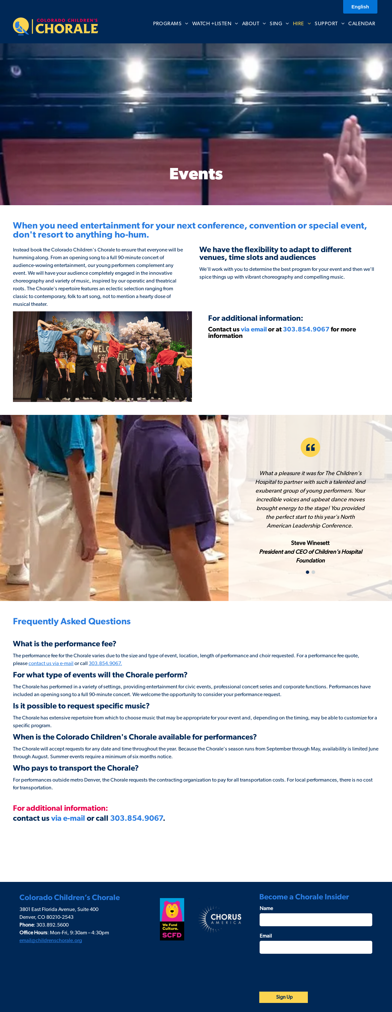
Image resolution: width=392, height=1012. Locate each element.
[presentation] (309, 972)
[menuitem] (170, 24)
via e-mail (68, 818)
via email (254, 329)
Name (266, 908)
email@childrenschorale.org (50, 940)
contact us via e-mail (50, 663)
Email (266, 936)
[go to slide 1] (307, 572)
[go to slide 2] (313, 572)
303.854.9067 (306, 329)
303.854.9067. (105, 663)
